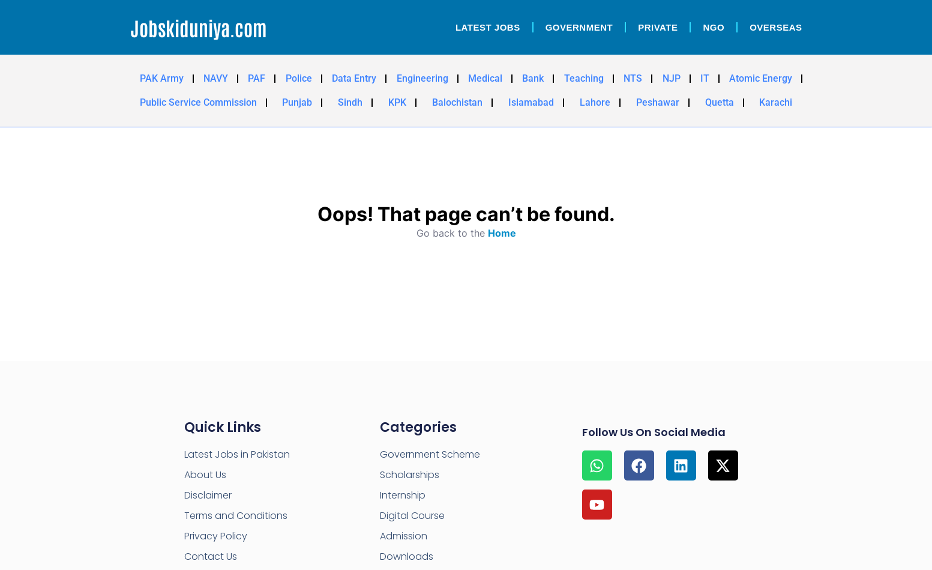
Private (658, 27)
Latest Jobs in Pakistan (237, 454)
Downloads (406, 556)
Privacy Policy (215, 536)
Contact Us (210, 556)
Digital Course (412, 516)
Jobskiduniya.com (198, 27)
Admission (403, 536)
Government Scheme (430, 454)
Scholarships (409, 475)
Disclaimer (208, 495)
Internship (402, 495)
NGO (713, 27)
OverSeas (776, 27)
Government (579, 27)
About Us (205, 475)
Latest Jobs (487, 27)
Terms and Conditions (235, 516)
